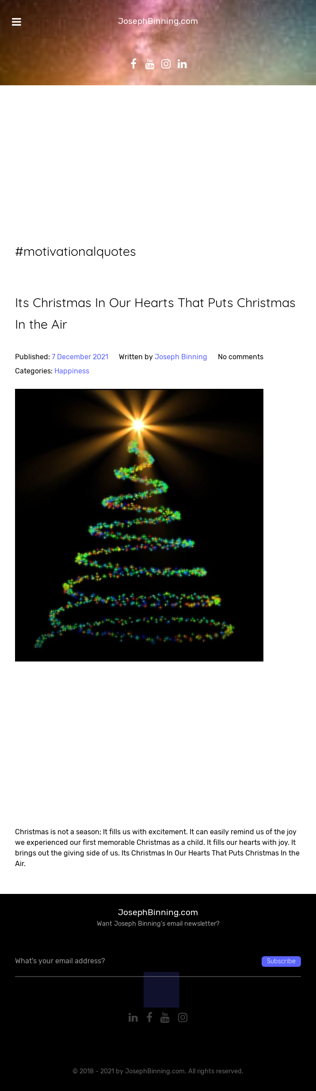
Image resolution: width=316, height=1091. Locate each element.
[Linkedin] (134, 1017)
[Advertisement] (158, 164)
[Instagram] (182, 1017)
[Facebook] (150, 1017)
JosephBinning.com (158, 21)
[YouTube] (166, 1017)
